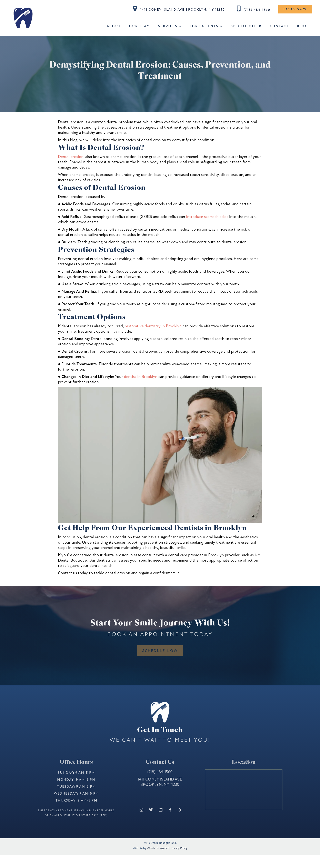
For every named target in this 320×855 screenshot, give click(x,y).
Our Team (139, 26)
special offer (246, 26)
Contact (279, 26)
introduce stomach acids (207, 216)
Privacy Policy (179, 848)
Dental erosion (70, 156)
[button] (170, 26)
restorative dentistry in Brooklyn (153, 326)
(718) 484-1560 (257, 10)
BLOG (302, 26)
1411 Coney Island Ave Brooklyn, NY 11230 (182, 10)
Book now (295, 9)
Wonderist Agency (158, 848)
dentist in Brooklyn (140, 376)
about (114, 26)
